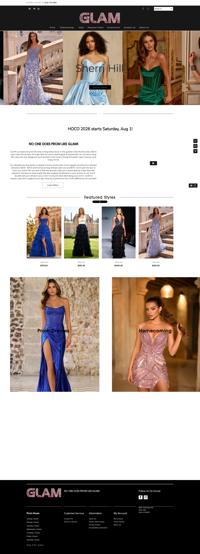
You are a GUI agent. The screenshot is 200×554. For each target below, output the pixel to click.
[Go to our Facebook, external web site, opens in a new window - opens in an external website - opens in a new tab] (143, 9)
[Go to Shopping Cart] (29, 9)
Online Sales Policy (96, 522)
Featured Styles (100, 197)
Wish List (117, 525)
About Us (92, 519)
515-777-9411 (35, 545)
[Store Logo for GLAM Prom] (100, 17)
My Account (118, 519)
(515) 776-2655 (50, 3)
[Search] (163, 9)
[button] (53, 27)
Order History (119, 522)
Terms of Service (70, 522)
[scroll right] (104, 202)
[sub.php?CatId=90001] (100, 68)
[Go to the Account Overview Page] (39, 9)
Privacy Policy (94, 525)
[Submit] (171, 9)
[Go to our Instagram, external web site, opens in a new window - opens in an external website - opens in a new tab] (148, 9)
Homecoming (155, 330)
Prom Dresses (53, 330)
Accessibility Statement (98, 528)
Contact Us (68, 519)
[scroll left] (96, 202)
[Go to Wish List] (34, 9)
